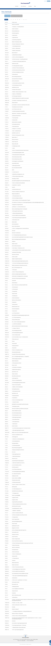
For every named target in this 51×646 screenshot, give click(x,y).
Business (16, 6)
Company (30, 6)
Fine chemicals (23, 6)
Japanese (45, 1)
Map (35, 6)
